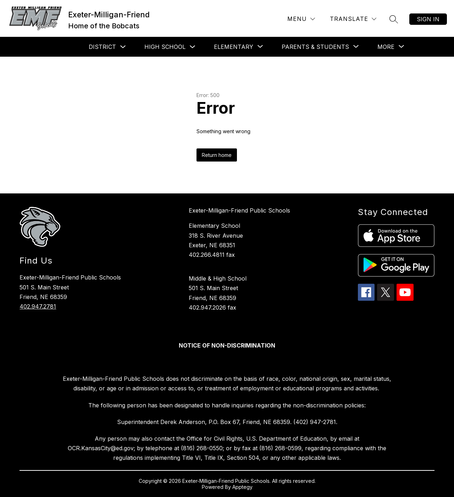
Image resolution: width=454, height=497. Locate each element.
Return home (217, 155)
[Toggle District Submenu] (123, 47)
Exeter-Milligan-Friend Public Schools (239, 210)
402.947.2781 (38, 306)
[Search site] (393, 19)
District (102, 46)
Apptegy (242, 487)
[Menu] (301, 19)
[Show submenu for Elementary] (233, 47)
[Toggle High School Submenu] (192, 47)
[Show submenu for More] (385, 47)
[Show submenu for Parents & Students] (315, 47)
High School (165, 46)
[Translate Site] (353, 19)
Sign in (428, 19)
